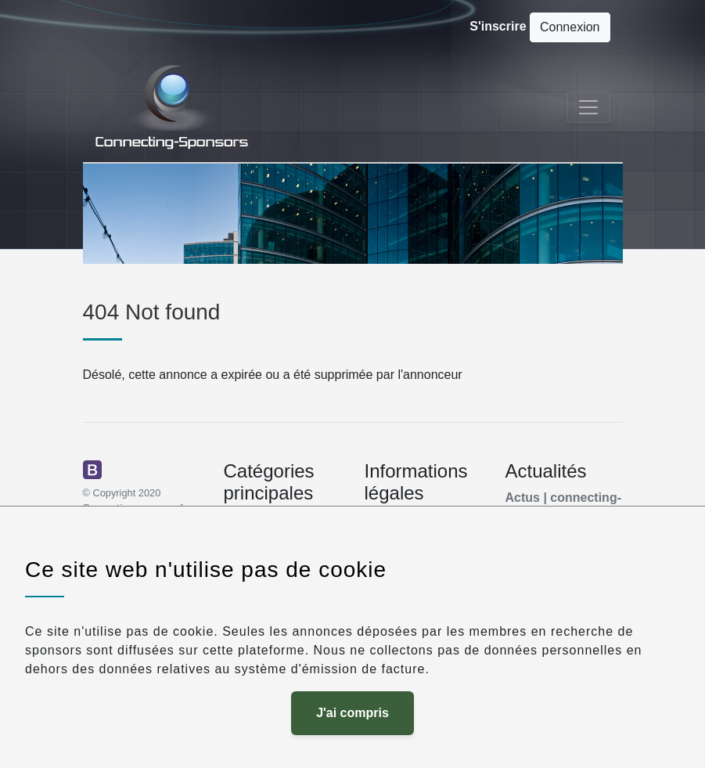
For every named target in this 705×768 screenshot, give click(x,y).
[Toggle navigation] (588, 107)
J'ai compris (352, 712)
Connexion (570, 27)
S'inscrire (497, 26)
